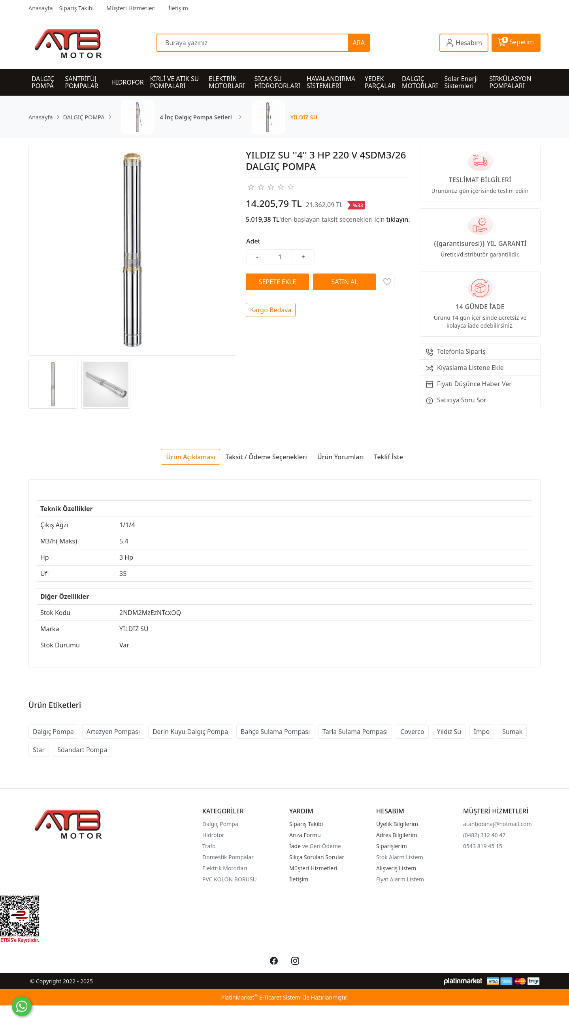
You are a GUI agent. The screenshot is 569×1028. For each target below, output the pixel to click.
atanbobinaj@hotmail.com (497, 824)
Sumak (512, 731)
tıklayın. (398, 219)
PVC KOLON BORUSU (229, 879)
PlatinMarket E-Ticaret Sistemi (261, 997)
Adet (253, 241)
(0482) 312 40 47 (484, 835)
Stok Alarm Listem (399, 857)
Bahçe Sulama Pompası (275, 731)
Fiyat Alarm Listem (400, 879)
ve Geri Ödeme (321, 846)
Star (39, 749)
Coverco (412, 731)
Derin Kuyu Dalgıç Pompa (190, 731)
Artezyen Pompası (113, 731)
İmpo (482, 731)
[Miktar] (280, 256)
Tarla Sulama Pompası (355, 731)
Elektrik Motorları (224, 868)
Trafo (209, 846)
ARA (359, 42)
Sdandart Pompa (82, 749)
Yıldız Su (449, 731)
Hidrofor (213, 835)
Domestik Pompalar (228, 857)
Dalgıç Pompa (53, 731)
